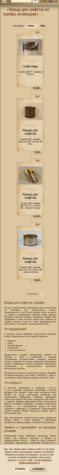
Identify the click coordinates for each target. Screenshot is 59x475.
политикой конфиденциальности (35, 461)
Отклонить (20, 469)
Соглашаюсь (38, 469)
